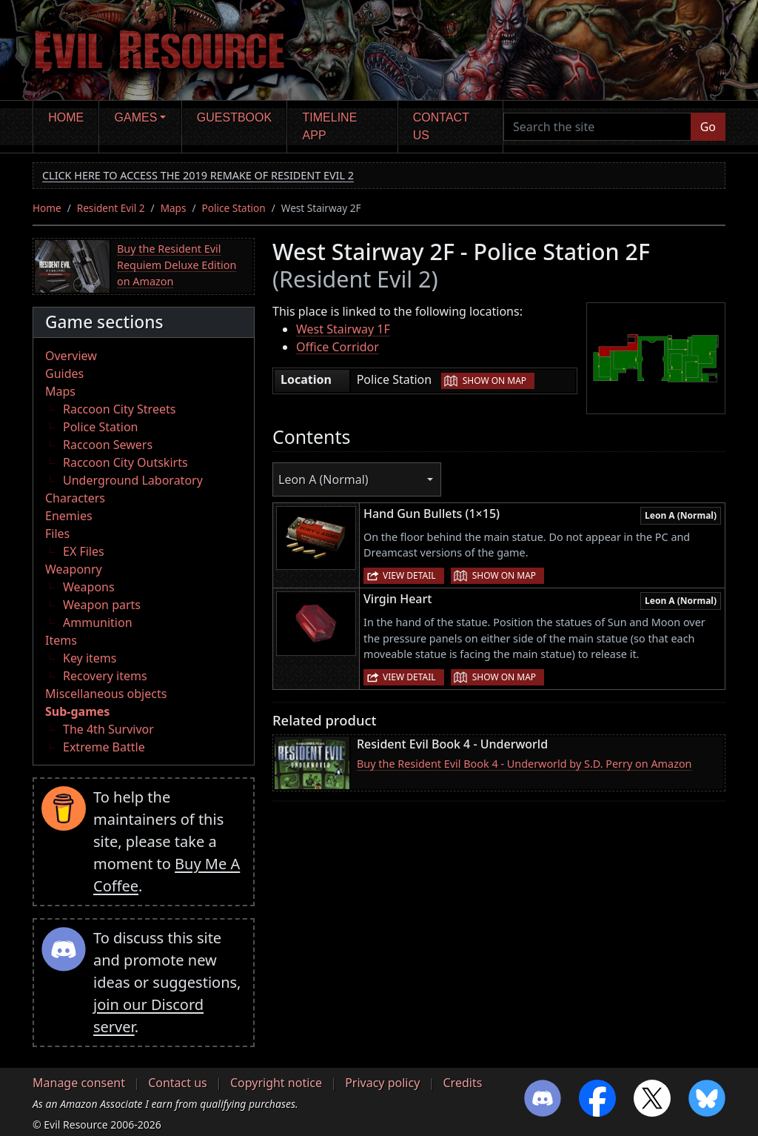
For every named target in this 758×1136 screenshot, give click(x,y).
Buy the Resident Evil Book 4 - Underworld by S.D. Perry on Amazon (524, 764)
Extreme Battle (104, 747)
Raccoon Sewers (107, 444)
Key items (89, 658)
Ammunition (98, 622)
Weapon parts (102, 605)
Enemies (69, 516)
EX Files (83, 551)
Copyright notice (276, 1082)
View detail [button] (409, 575)
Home (66, 117)
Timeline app (330, 126)
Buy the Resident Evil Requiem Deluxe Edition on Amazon (176, 265)
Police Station (234, 208)
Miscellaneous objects (106, 693)
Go (708, 127)
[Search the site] (597, 127)
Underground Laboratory (133, 480)
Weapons (89, 587)
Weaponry (73, 569)
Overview (71, 356)
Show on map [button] (494, 380)
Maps (174, 208)
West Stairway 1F (343, 329)
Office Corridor (337, 347)
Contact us (441, 126)
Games (136, 117)
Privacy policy (382, 1082)
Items (61, 640)
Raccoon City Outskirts (125, 462)
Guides (64, 373)
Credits (462, 1082)
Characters (75, 498)
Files (57, 533)
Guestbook (234, 117)
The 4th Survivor (108, 729)
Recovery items (105, 676)
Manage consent (79, 1082)
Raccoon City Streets (119, 409)
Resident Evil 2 (111, 208)
